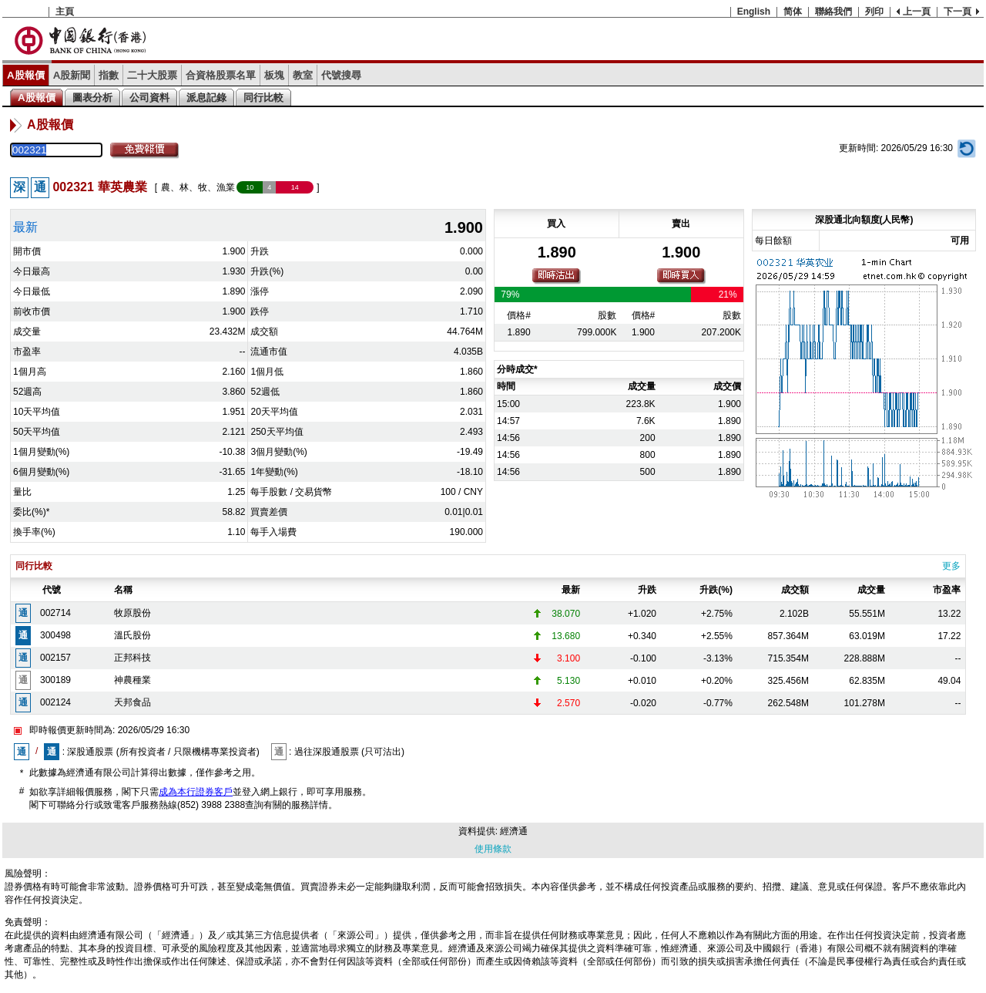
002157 (55, 657)
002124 (55, 702)
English (753, 11)
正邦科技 (132, 657)
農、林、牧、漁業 (198, 187)
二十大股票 (152, 75)
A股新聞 (72, 75)
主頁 (64, 11)
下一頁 (957, 11)
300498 (55, 635)
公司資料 (149, 97)
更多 (951, 565)
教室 (303, 75)
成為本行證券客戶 (196, 791)
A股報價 (26, 75)
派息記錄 (206, 97)
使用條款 (493, 848)
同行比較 (263, 97)
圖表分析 (92, 97)
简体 (792, 11)
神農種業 (132, 680)
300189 (55, 680)
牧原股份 (132, 613)
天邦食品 (132, 702)
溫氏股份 (132, 635)
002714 (55, 613)
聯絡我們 (833, 11)
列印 (874, 11)
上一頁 (917, 11)
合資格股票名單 (221, 75)
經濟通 (514, 831)
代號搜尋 (341, 75)
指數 (109, 75)
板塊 (274, 75)
